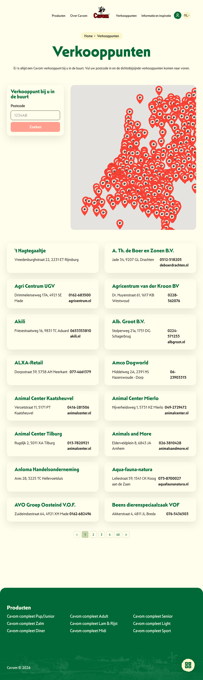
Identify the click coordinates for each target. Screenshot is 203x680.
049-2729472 (176, 407)
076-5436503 (177, 514)
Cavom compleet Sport (152, 630)
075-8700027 (169, 478)
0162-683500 (80, 295)
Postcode (18, 105)
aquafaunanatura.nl (173, 484)
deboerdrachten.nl (174, 265)
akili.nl (75, 336)
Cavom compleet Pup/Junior (31, 616)
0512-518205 (171, 259)
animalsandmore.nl (174, 448)
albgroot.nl (176, 342)
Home (88, 36)
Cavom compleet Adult (89, 616)
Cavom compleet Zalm (25, 623)
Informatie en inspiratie (156, 16)
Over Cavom (78, 16)
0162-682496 (80, 514)
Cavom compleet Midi (88, 630)
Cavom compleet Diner (26, 630)
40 (118, 534)
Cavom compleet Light (151, 623)
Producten (58, 16)
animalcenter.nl (79, 413)
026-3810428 (170, 443)
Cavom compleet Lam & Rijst (93, 623)
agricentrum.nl (80, 300)
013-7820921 (78, 443)
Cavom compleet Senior (153, 616)
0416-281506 (78, 407)
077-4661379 (80, 372)
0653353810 (80, 330)
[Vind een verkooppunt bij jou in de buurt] (188, 665)
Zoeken (35, 127)
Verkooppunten (126, 16)
